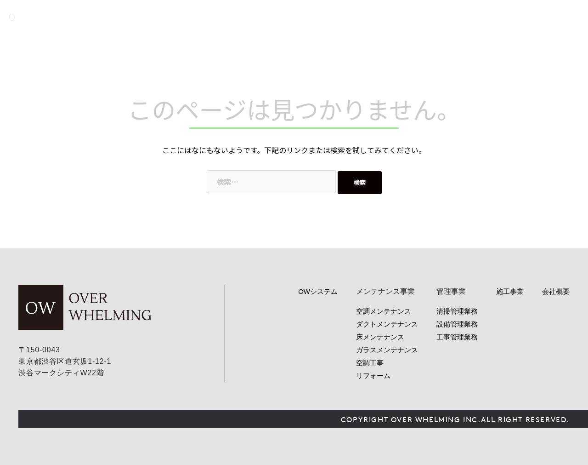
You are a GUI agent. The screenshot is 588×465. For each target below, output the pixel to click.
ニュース (471, 17)
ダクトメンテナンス (387, 324)
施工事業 (510, 291)
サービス (388, 17)
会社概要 (512, 17)
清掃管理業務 (457, 311)
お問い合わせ (568, 17)
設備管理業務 (457, 324)
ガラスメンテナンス (387, 350)
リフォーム (373, 375)
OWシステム (341, 17)
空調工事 (370, 363)
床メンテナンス (380, 337)
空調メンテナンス (383, 311)
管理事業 (429, 17)
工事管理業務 (457, 337)
